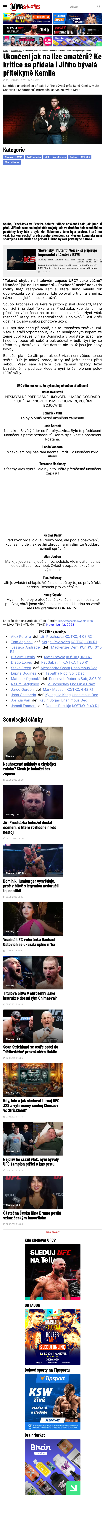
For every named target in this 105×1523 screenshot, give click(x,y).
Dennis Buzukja (58, 715)
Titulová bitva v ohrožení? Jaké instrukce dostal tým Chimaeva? (24, 880)
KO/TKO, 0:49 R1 (85, 715)
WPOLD (39, 84)
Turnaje (61, 264)
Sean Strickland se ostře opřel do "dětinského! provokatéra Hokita (74, 880)
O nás (28, 1491)
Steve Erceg (21, 677)
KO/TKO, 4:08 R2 (78, 645)
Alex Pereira (64, 161)
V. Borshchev (58, 693)
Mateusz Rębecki (25, 688)
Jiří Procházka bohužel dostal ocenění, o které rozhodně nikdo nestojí (73, 771)
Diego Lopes (21, 671)
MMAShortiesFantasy (66, 1491)
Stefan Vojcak (82, 265)
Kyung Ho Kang (58, 704)
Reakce (79, 161)
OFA (76, 264)
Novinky (15, 51)
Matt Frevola (54, 666)
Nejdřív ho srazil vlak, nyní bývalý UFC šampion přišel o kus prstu (77, 932)
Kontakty (80, 1485)
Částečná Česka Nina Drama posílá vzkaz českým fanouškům (26, 989)
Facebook (30, 1465)
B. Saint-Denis (23, 666)
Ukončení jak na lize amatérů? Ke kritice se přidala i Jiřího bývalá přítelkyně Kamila (40, 54)
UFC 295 (93, 161)
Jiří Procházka (52, 645)
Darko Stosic (91, 265)
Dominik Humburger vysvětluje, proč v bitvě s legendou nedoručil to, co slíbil (24, 825)
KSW (69, 264)
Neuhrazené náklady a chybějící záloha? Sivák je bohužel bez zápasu (24, 771)
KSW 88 (98, 265)
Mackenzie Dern (65, 656)
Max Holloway (12, 167)
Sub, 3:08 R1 (91, 688)
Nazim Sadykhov (25, 693)
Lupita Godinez (23, 682)
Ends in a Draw (82, 693)
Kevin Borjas (49, 709)
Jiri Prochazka (36, 161)
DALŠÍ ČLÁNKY (52, 1008)
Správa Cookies (51, 1516)
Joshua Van (20, 709)
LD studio (57, 1519)
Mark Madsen (54, 699)
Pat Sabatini (51, 671)
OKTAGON (21, 810)
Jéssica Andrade (26, 656)
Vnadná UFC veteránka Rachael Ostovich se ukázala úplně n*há (77, 823)
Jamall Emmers (23, 715)
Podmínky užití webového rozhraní (27, 1516)
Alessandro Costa (55, 677)
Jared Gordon (22, 699)
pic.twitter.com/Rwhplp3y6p (78, 629)
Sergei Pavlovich (56, 651)
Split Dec (77, 682)
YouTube (76, 1465)
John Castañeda (23, 704)
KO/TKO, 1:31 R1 (79, 666)
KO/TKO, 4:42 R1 (80, 699)
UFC (22, 51)
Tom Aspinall (22, 651)
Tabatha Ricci (57, 682)
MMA (21, 161)
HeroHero (41, 1491)
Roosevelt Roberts (64, 688)
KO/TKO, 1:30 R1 (75, 671)
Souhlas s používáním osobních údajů (76, 1516)
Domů (5, 51)
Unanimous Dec (84, 677)
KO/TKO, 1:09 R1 (84, 651)
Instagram (53, 1465)
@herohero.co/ (62, 1434)
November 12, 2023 (60, 633)
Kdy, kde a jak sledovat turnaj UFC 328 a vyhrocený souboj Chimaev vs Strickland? (26, 934)
